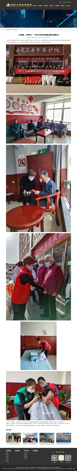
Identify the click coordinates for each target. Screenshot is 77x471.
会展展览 (46, 5)
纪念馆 (7, 456)
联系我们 (25, 458)
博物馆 (7, 453)
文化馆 (7, 461)
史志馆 (7, 459)
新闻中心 (16, 29)
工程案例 (25, 456)
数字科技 (51, 5)
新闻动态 (63, 5)
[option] (13, 439)
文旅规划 (57, 5)
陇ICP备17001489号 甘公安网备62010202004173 (15, 468)
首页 (13, 29)
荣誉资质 (25, 454)
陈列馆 (7, 458)
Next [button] (75, 439)
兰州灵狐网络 (31, 468)
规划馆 (7, 454)
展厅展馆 (40, 5)
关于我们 (68, 5)
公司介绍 (25, 453)
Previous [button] (2, 439)
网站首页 (35, 5)
